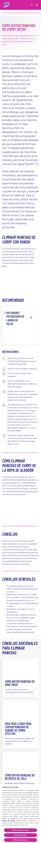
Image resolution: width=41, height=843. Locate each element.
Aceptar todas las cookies (20, 830)
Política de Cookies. (8, 820)
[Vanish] (6, 5)
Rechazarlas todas (20, 835)
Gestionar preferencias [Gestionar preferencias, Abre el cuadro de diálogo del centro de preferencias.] (20, 840)
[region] (20, 813)
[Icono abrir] (32, 5)
